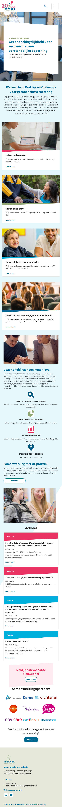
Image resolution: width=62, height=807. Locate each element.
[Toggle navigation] (54, 6)
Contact (31, 739)
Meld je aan (31, 679)
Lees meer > (10, 166)
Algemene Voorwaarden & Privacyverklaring (34, 804)
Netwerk (15, 481)
